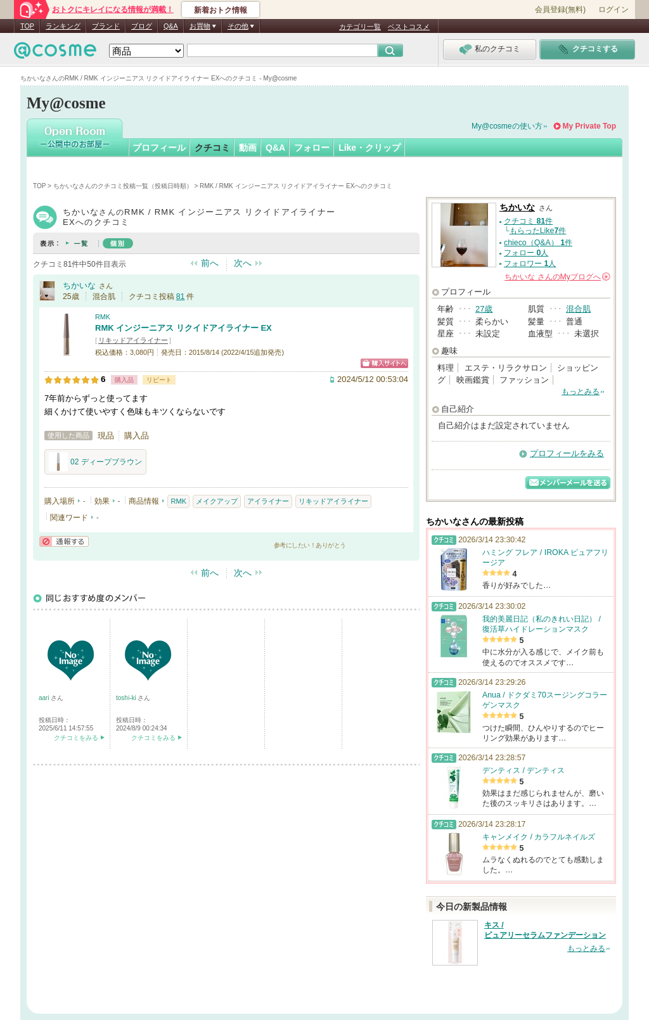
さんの (557, 276)
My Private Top (589, 126)
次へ (243, 263)
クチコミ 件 (528, 221)
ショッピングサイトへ (384, 363)
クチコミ (212, 148)
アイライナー (268, 501)
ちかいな (79, 285)
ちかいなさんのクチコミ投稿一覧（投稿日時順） (123, 185)
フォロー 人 (526, 252)
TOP (27, 26)
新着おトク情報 (220, 10)
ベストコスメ (409, 26)
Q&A (171, 26)
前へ (210, 263)
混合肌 (578, 309)
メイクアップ (217, 501)
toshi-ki (127, 697)
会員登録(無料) (560, 9)
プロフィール (159, 148)
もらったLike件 (538, 230)
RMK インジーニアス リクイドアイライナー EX (183, 328)
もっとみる (581, 391)
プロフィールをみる (567, 453)
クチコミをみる (76, 737)
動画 (248, 148)
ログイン (613, 9)
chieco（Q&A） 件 (538, 242)
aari (45, 697)
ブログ (141, 26)
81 (180, 296)
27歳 (483, 309)
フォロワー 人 (530, 263)
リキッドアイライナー (133, 340)
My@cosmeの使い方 (507, 126)
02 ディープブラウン (95, 461)
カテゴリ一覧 (360, 26)
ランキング (63, 26)
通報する (64, 541)
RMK (102, 317)
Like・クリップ (369, 148)
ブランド (106, 26)
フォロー (312, 148)
